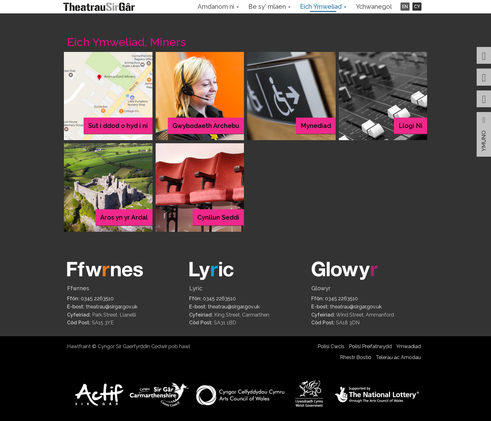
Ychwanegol (374, 6)
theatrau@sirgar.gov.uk (111, 307)
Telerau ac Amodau (398, 357)
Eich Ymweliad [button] (323, 6)
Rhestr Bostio (355, 357)
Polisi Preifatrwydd (370, 346)
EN (405, 6)
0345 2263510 (97, 299)
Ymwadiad (408, 346)
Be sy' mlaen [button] (269, 6)
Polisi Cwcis (331, 346)
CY (417, 6)
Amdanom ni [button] (218, 6)
